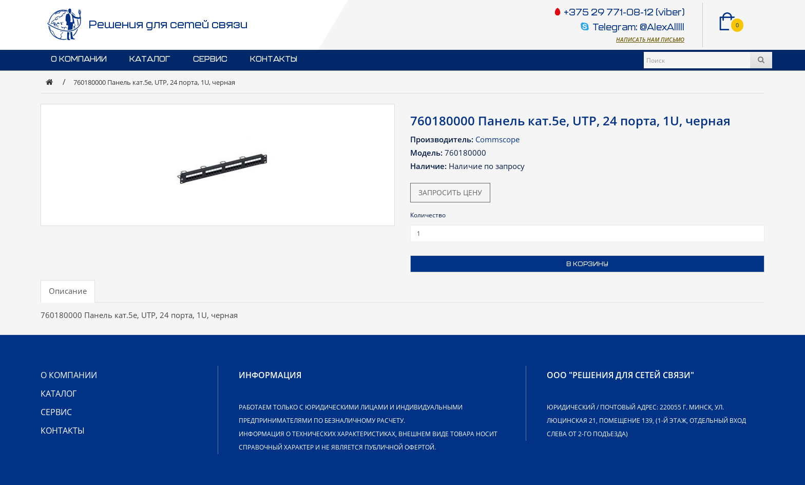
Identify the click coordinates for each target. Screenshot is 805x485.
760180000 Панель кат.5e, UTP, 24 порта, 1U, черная (154, 82)
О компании (79, 59)
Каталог (149, 59)
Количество (428, 215)
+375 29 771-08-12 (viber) (623, 13)
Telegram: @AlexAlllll (638, 28)
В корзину (587, 264)
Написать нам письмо (650, 39)
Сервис (210, 59)
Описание (68, 291)
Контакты (273, 59)
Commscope (497, 139)
